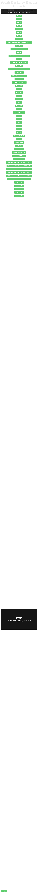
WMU (8, 12)
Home (3, 10)
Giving (23, 12)
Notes (21, 10)
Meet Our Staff (12, 12)
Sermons (6, 10)
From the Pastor (26, 10)
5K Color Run (18, 12)
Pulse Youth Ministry (33, 10)
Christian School (16, 10)
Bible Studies (11, 10)
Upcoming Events (27, 12)
